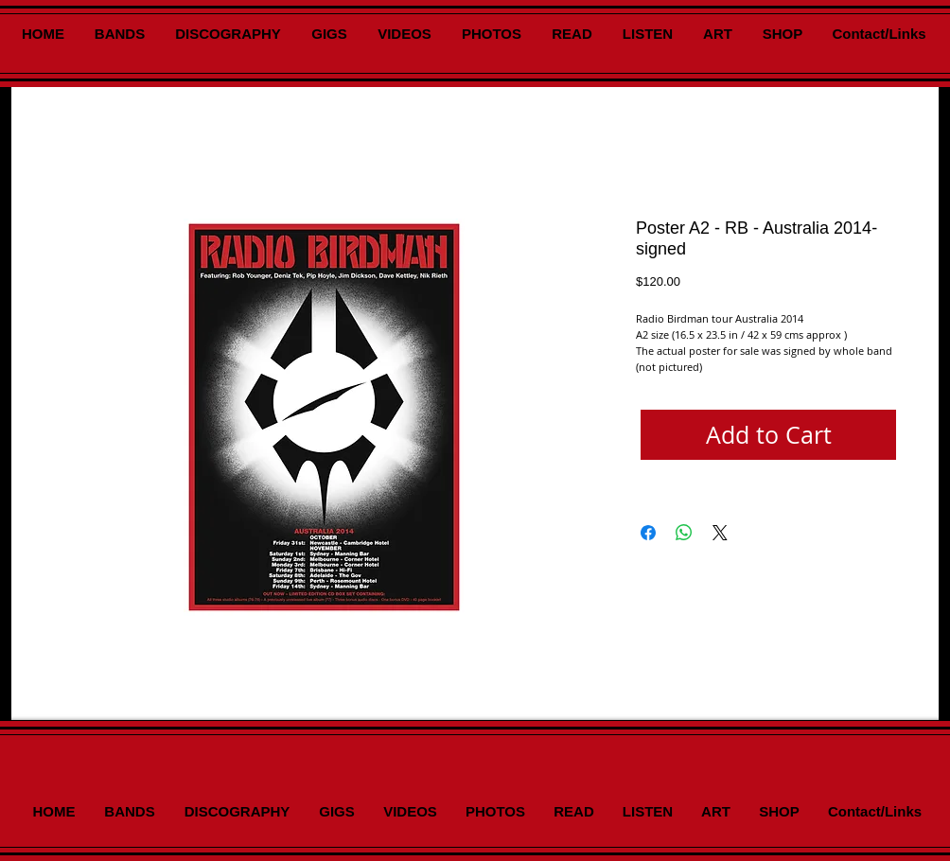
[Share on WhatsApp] (684, 532)
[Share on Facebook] (648, 532)
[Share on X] (720, 532)
